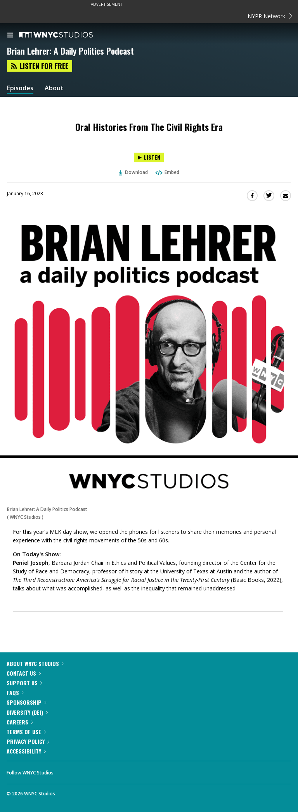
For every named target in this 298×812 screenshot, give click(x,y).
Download (133, 172)
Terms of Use (26, 732)
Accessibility (26, 751)
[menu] (10, 35)
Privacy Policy (28, 741)
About (54, 88)
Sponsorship (26, 702)
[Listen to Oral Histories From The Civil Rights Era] (149, 157)
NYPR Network (270, 16)
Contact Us (24, 673)
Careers (20, 722)
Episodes (20, 88)
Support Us (24, 683)
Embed (166, 172)
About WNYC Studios (35, 663)
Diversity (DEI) (27, 712)
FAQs (15, 692)
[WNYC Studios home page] (65, 35)
